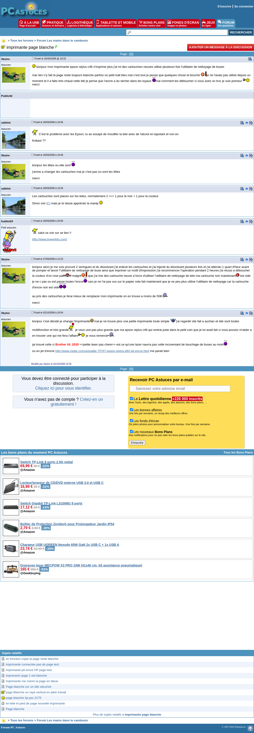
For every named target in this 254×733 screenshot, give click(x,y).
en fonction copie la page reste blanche (32, 659)
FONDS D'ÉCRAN (183, 23)
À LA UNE (29, 23)
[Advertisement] (127, 617)
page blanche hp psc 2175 (23, 698)
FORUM (226, 23)
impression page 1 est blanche (26, 675)
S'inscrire (224, 6)
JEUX (208, 23)
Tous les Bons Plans (238, 452)
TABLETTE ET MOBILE (116, 23)
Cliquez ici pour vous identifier (63, 388)
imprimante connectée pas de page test (32, 664)
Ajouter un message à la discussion (220, 47)
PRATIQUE (53, 23)
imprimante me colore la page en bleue (32, 681)
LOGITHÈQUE (80, 23)
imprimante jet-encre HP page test (29, 670)
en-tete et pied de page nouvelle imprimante (35, 703)
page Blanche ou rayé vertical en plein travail (36, 692)
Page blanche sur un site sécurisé (28, 686)
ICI (48, 203)
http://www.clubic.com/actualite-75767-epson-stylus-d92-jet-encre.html (102, 351)
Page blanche (15, 709)
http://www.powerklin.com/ (49, 239)
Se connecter (243, 6)
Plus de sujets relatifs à (127, 714)
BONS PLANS (152, 23)
